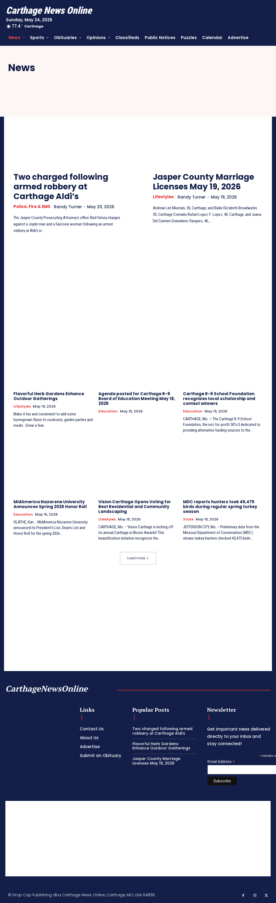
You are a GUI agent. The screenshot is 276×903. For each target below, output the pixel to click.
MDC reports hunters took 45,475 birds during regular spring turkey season (220, 506)
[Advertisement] (138, 838)
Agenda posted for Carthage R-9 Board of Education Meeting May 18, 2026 (136, 398)
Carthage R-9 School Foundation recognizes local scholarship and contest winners (219, 398)
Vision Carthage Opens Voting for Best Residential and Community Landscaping (134, 506)
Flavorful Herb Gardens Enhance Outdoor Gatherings (48, 396)
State (188, 519)
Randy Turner (68, 207)
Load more (138, 557)
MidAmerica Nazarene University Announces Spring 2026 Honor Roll (50, 504)
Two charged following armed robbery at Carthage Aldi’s (60, 186)
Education (108, 411)
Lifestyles (163, 197)
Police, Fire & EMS (31, 206)
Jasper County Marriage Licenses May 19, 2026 (204, 181)
